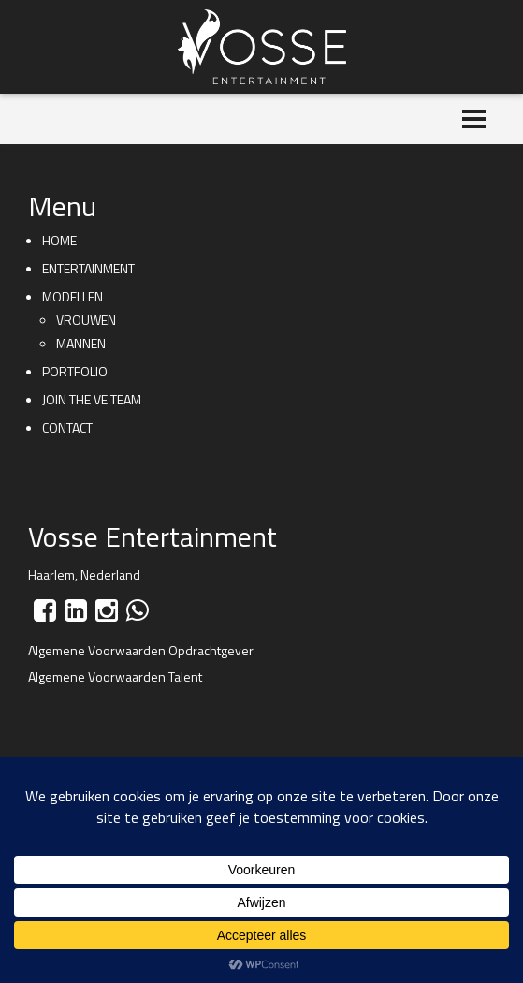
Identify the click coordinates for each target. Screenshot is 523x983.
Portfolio (75, 371)
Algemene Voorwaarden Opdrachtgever (141, 650)
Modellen (72, 296)
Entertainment (88, 268)
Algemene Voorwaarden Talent (115, 676)
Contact (67, 427)
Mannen (81, 343)
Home (59, 240)
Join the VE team (91, 399)
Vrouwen (86, 320)
